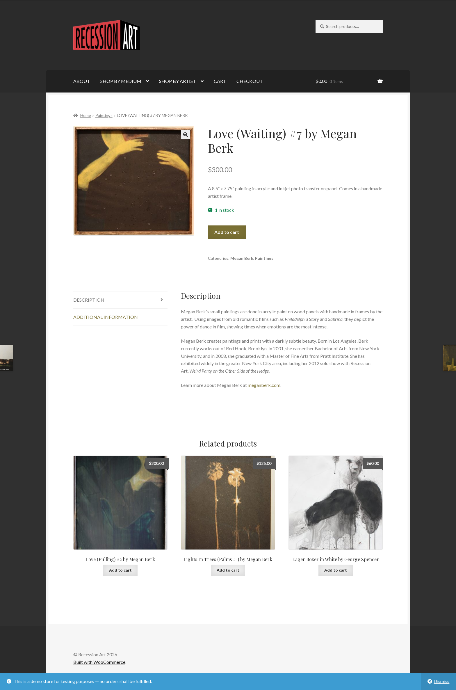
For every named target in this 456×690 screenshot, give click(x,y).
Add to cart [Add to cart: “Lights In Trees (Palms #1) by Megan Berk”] (228, 570)
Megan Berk (241, 258)
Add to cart (226, 232)
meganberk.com (264, 385)
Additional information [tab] (105, 317)
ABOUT (81, 81)
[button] (185, 134)
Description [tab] (88, 300)
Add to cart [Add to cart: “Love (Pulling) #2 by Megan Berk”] (120, 570)
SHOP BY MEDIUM (120, 81)
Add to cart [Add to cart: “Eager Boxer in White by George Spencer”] (335, 570)
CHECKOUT (249, 81)
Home (85, 115)
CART (220, 81)
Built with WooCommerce (99, 662)
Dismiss (441, 681)
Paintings (104, 115)
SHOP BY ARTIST (177, 81)
